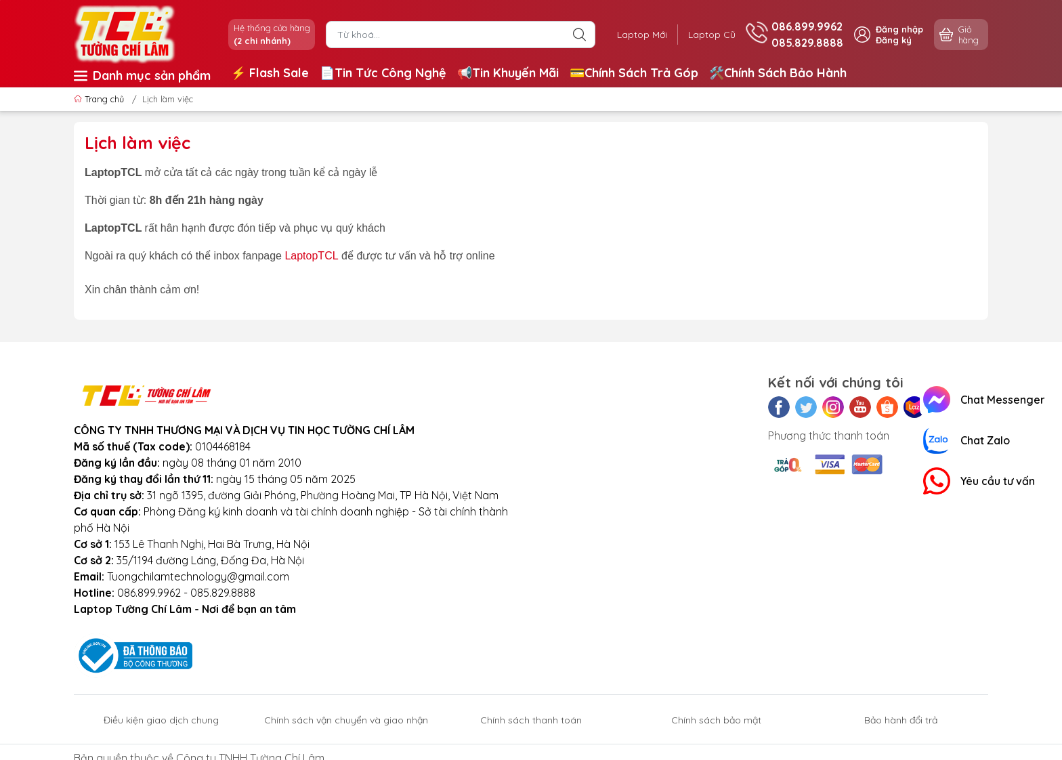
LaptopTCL (311, 255)
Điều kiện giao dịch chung (161, 720)
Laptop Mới (641, 34)
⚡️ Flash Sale (270, 73)
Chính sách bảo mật (716, 720)
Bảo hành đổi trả (900, 720)
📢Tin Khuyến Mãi (508, 73)
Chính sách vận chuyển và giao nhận (346, 720)
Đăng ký (894, 40)
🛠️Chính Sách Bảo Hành (778, 73)
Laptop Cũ (712, 34)
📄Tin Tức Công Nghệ (383, 73)
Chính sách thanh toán (531, 720)
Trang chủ (100, 98)
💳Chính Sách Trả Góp (634, 73)
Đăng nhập (899, 29)
